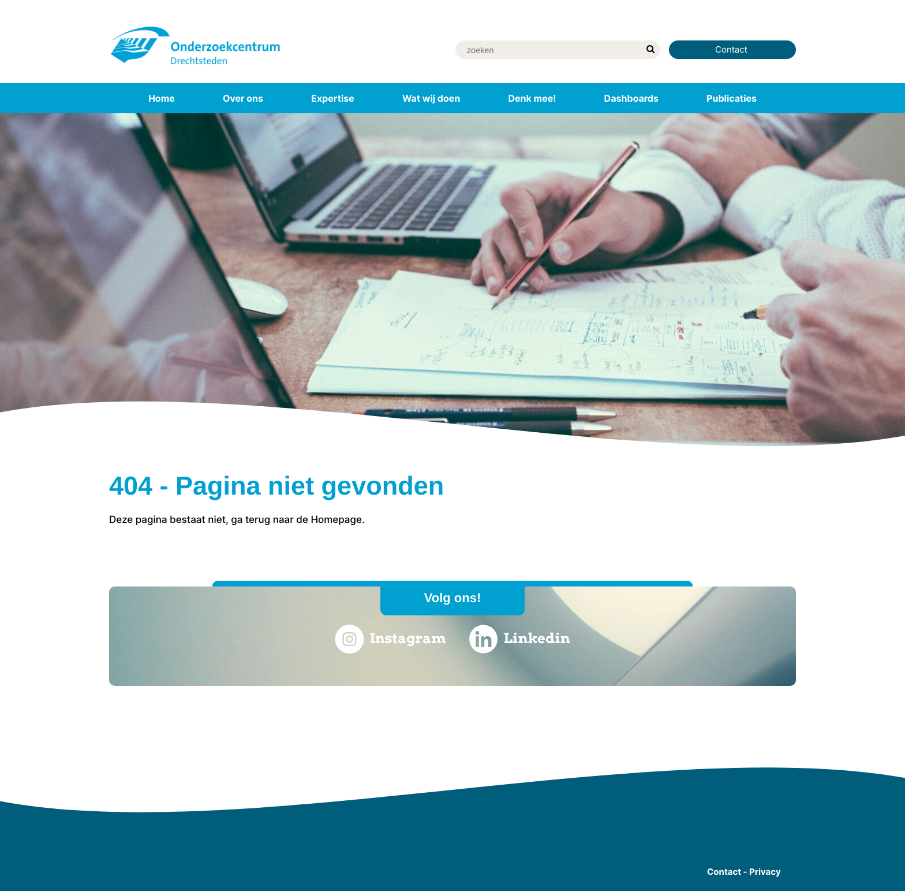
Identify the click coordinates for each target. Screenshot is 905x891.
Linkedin (519, 639)
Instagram (390, 639)
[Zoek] (547, 49)
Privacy (765, 871)
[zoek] (650, 49)
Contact (732, 49)
